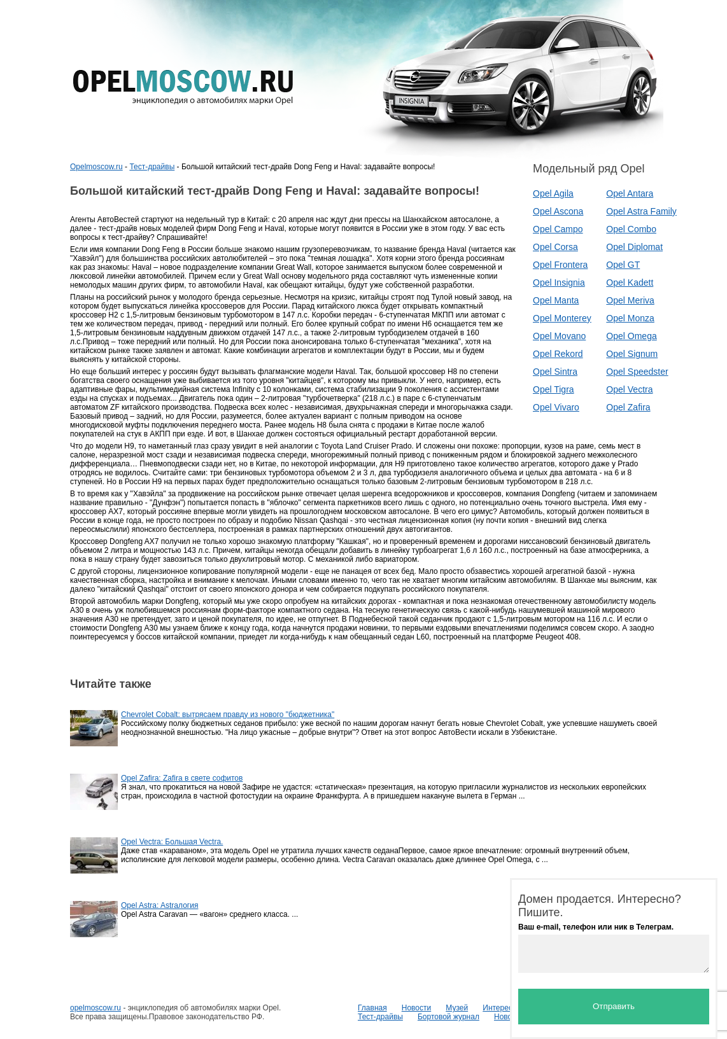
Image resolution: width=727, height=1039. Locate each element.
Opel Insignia (559, 282)
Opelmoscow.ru (96, 166)
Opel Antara (629, 193)
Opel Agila (553, 193)
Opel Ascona (558, 211)
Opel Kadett (629, 282)
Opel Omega (631, 336)
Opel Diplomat (634, 247)
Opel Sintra (555, 371)
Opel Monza (630, 318)
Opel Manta (556, 300)
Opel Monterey (562, 318)
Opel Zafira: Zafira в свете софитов (182, 778)
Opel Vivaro (556, 407)
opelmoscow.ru (95, 1007)
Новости (416, 1007)
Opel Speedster (637, 371)
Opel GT (623, 265)
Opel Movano (559, 336)
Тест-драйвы (151, 166)
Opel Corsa (555, 247)
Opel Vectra (629, 389)
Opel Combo (631, 229)
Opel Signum (632, 354)
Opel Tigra (553, 389)
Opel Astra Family (641, 211)
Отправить (614, 1006)
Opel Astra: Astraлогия (159, 905)
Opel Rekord (558, 354)
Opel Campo (558, 229)
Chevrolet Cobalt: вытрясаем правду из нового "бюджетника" (227, 714)
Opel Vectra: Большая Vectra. (172, 841)
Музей (457, 1007)
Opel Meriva (630, 300)
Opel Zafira (628, 407)
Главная (372, 1007)
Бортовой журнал (448, 1016)
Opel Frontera (560, 265)
